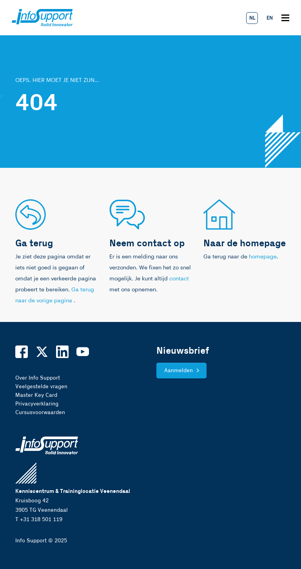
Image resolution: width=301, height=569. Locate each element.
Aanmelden (178, 370)
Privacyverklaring (36, 404)
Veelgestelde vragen (41, 387)
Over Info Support (37, 378)
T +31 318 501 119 (38, 519)
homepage (263, 257)
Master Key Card (36, 395)
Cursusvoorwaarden (40, 412)
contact (179, 279)
